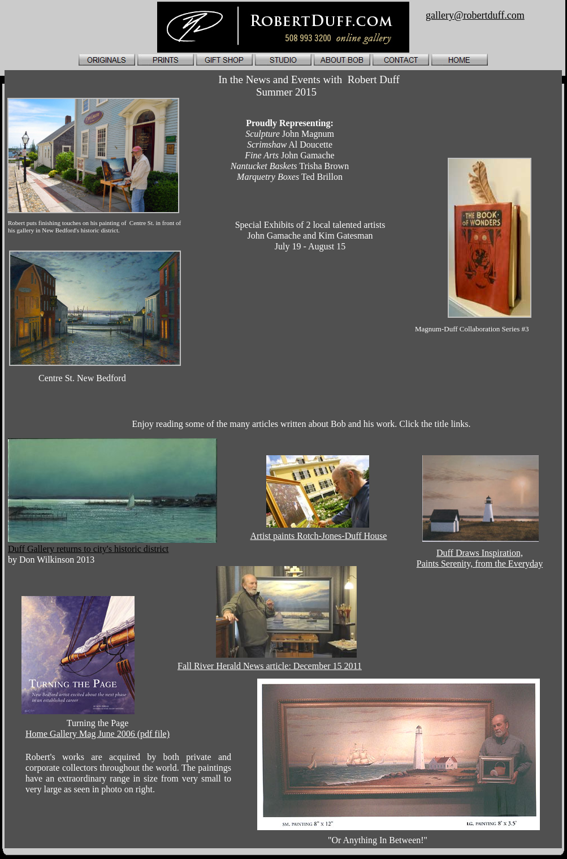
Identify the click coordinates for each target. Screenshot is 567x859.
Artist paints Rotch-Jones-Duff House (318, 536)
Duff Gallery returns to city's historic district (88, 549)
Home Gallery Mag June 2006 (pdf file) (97, 734)
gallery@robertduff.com (475, 15)
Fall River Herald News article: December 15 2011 (270, 666)
